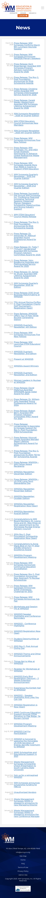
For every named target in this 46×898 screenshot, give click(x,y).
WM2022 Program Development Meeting (25, 725)
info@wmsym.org (23, 852)
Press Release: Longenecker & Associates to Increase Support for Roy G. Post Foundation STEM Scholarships (27, 428)
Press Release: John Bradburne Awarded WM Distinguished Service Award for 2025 (26, 263)
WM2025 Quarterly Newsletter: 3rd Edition (25, 353)
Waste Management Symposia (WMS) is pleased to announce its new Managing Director (26, 802)
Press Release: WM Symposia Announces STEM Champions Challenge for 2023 (24, 589)
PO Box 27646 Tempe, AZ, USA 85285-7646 (23, 848)
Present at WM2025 (23, 359)
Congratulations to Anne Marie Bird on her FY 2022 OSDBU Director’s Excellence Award (26, 547)
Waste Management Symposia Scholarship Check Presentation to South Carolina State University (25, 766)
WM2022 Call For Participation (22, 732)
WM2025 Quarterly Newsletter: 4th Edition (25, 326)
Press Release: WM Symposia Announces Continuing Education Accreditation (25, 566)
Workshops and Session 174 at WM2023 (26, 608)
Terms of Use (23, 867)
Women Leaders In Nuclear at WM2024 (27, 381)
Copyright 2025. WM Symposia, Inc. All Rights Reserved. (23, 880)
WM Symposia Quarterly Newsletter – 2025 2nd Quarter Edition (26, 186)
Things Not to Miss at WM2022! (24, 662)
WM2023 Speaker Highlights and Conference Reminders (27, 616)
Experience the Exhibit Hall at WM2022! (27, 689)
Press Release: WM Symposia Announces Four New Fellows (27, 140)
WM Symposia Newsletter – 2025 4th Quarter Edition (27, 132)
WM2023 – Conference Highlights (25, 625)
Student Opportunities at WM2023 (26, 640)
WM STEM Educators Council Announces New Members (26, 123)
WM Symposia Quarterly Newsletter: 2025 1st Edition (26, 285)
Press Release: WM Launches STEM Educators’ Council (27, 344)
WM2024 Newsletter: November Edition (24, 490)
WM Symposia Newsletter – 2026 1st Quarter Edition (26, 115)
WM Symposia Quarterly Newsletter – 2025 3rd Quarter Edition (26, 176)
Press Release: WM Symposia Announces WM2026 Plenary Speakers (27, 56)
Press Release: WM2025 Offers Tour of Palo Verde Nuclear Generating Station (26, 317)
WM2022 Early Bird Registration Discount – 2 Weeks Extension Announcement (26, 679)
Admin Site (23, 875)
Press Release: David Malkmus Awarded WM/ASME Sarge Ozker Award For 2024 (25, 391)
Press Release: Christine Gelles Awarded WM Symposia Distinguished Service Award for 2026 (26, 92)
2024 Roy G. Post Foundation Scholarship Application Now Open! (26, 536)
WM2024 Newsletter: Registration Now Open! (26, 505)
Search (32, 13)
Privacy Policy (23, 871)
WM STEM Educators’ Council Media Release (25, 216)
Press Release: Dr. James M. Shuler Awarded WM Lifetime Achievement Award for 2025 (26, 275)
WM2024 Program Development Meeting (25, 556)
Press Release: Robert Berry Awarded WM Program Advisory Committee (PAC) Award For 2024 (26, 415)
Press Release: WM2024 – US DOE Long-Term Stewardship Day (26, 481)
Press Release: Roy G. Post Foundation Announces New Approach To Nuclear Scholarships (27, 577)
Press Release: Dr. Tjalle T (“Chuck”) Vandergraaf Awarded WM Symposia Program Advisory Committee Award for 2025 (27, 251)
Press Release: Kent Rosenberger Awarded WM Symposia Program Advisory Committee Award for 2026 (27, 68)
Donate (13, 13)
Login (22, 15)
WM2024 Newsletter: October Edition (24, 497)
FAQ (23, 864)
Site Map (23, 856)
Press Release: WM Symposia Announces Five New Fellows (27, 335)
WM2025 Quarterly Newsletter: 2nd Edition (25, 374)
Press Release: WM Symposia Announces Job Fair (26, 599)
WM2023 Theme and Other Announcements (27, 655)
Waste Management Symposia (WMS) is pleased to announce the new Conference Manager (27, 813)
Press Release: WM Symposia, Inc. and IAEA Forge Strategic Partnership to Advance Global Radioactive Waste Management (26, 153)
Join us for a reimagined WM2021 (26, 776)
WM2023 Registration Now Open (27, 632)
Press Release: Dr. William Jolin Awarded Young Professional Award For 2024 (26, 402)
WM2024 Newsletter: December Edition (24, 473)
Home (23, 13)
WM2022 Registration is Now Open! (25, 706)
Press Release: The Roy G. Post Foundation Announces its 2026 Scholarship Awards (26, 80)
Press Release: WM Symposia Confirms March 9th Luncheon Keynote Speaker (27, 46)
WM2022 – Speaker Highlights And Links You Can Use (26, 697)
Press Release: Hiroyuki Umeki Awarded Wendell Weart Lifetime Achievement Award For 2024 (26, 441)
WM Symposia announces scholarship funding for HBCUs (27, 785)
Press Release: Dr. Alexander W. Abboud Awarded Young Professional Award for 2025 (25, 237)
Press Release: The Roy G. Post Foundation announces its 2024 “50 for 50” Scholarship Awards (27, 454)
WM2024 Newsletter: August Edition (24, 513)
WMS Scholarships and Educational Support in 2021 (25, 754)
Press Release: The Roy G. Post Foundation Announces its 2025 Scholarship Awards (26, 225)
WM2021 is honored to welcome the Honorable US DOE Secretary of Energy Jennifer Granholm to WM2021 (27, 743)
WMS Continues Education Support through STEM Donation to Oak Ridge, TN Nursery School (27, 715)
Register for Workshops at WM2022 (27, 670)
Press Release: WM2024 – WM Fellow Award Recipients (26, 464)
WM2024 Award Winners (26, 366)
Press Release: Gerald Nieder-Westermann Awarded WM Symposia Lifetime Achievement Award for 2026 (26, 104)
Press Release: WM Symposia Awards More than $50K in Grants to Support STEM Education (26, 166)
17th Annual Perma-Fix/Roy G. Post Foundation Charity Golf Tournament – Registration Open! (27, 305)
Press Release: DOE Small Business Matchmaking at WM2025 (27, 295)
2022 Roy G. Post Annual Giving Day (26, 647)
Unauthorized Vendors (25, 792)
